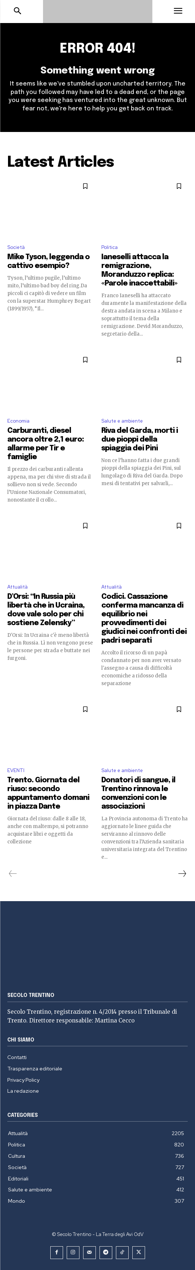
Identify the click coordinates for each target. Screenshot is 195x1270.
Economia (18, 421)
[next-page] (182, 873)
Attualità (17, 587)
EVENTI (15, 770)
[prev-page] (13, 873)
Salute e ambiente (122, 421)
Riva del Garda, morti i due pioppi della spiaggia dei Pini (139, 439)
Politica (109, 247)
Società (16, 247)
